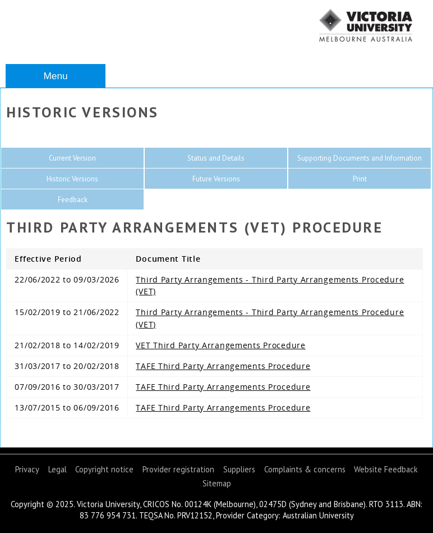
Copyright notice (104, 469)
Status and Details (216, 158)
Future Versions (216, 179)
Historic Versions (72, 179)
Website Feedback (386, 469)
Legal (57, 469)
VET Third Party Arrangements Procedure (220, 345)
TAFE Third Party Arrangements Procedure (223, 366)
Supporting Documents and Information (359, 158)
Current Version (72, 158)
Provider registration (178, 469)
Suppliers (239, 469)
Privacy (27, 469)
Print (360, 179)
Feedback (72, 199)
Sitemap (216, 483)
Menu (55, 75)
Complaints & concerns (305, 469)
